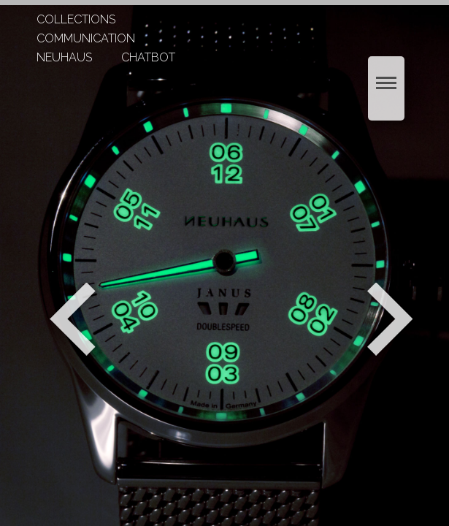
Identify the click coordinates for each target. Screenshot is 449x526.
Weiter (391, 319)
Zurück (72, 319)
